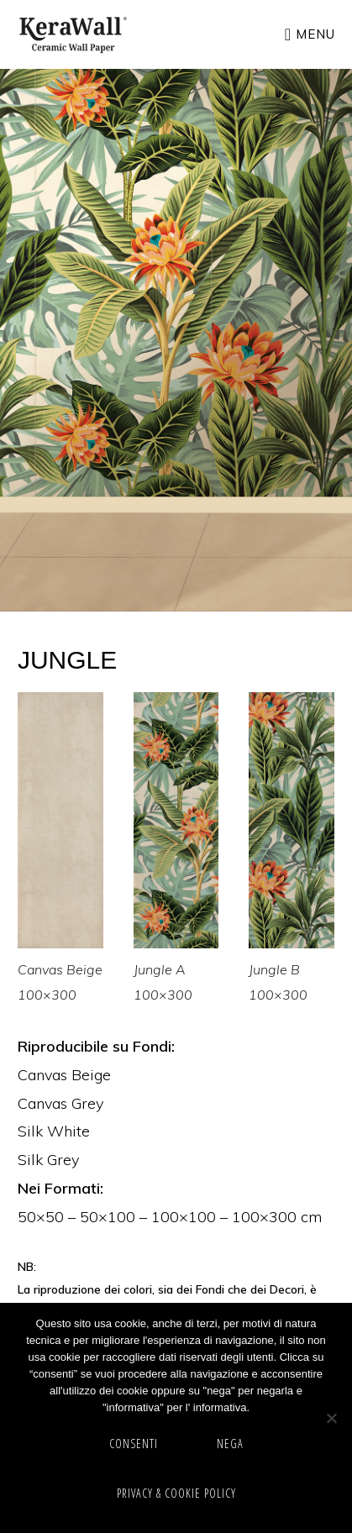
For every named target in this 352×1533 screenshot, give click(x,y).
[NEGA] (331, 1418)
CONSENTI (133, 1444)
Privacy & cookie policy (176, 1493)
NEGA (230, 1444)
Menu (315, 34)
